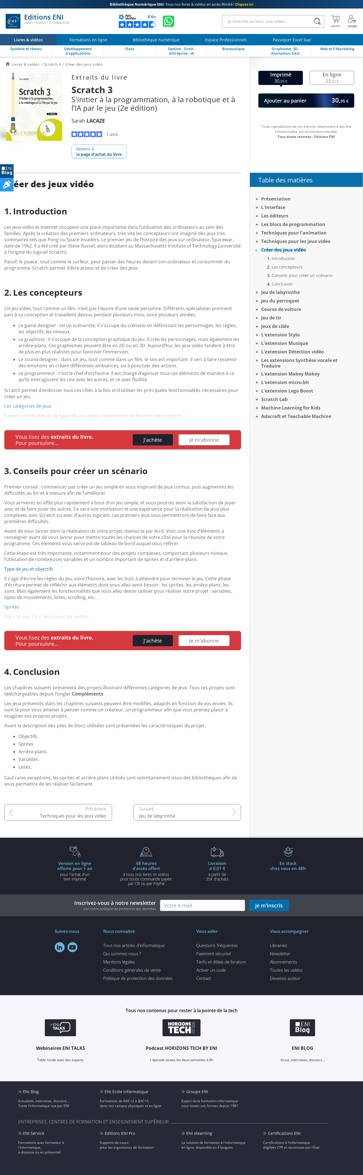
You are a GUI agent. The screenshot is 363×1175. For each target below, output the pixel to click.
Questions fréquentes (217, 945)
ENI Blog (31, 1091)
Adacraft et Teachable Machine (296, 416)
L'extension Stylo (280, 335)
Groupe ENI (197, 1091)
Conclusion (282, 284)
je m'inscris (269, 905)
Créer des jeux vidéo (283, 250)
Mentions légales (119, 962)
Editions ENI (37, 21)
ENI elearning (199, 1133)
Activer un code (211, 970)
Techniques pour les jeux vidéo (73, 816)
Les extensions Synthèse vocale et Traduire (299, 363)
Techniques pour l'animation (294, 233)
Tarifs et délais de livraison (221, 962)
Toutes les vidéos (286, 970)
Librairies (278, 945)
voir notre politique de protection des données (119, 908)
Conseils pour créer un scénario (302, 275)
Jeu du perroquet (280, 301)
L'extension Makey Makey (290, 374)
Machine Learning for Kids (290, 408)
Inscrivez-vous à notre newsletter (115, 905)
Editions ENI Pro (120, 1133)
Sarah (88, 120)
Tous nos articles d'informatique (133, 945)
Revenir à (99, 151)
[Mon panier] (335, 21)
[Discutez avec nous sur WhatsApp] (168, 21)
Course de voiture (281, 309)
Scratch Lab (274, 399)
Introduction (283, 258)
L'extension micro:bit (285, 382)
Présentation (276, 199)
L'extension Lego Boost (287, 391)
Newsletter (280, 953)
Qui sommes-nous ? (122, 953)
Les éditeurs (274, 216)
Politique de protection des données (137, 978)
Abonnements (283, 962)
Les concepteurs (287, 267)
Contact (203, 978)
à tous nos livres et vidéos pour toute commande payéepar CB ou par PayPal (146, 873)
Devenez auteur (285, 978)
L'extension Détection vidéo (292, 352)
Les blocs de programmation (293, 224)
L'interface (273, 207)
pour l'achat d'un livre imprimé (74, 870)
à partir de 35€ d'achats (217, 870)
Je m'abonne (204, 439)
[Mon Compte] (352, 21)
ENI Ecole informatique (126, 1091)
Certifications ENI (284, 1133)
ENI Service (33, 1133)
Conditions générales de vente (132, 970)
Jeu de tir (271, 318)
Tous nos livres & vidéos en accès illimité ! (182, 4)
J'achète (152, 439)
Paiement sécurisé (213, 953)
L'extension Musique (284, 343)
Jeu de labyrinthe (157, 816)
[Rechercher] (317, 21)
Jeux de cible (275, 326)
